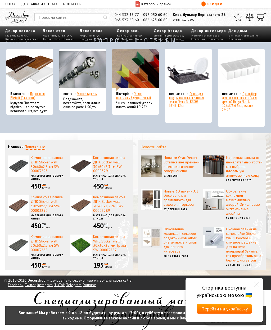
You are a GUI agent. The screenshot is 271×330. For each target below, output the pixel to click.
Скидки (211, 4)
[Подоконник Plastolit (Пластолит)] (29, 70)
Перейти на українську (224, 309)
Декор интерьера (208, 30)
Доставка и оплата (39, 4)
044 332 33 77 (127, 14)
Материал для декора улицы (47, 177)
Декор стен (54, 30)
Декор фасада (168, 30)
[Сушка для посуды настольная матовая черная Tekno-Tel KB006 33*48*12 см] (188, 70)
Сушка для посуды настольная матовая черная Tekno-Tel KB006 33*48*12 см (186, 99)
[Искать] (105, 17)
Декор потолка (20, 30)
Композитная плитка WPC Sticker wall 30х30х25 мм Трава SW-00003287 (109, 243)
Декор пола (91, 30)
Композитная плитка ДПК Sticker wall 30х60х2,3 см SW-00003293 (47, 164)
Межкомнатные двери (206, 35)
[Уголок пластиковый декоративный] (135, 70)
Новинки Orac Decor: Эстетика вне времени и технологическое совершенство (182, 164)
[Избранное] (238, 17)
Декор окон (128, 30)
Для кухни (235, 35)
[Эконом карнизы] (82, 70)
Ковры (84, 35)
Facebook (15, 284)
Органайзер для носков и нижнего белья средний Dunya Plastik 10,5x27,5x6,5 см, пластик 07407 (239, 101)
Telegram (74, 284)
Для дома (237, 30)
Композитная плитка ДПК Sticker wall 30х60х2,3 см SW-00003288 (47, 243)
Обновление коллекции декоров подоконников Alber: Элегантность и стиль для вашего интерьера (180, 240)
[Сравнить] (250, 17)
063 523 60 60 (127, 19)
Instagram (45, 284)
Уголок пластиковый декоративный (133, 95)
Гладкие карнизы (17, 35)
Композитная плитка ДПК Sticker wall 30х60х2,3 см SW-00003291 (109, 164)
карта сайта (122, 280)
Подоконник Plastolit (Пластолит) (27, 95)
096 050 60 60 (155, 14)
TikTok (59, 284)
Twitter (30, 284)
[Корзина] (261, 17)
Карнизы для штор (129, 35)
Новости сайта (153, 146)
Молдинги (49, 35)
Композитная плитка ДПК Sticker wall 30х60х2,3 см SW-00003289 (109, 204)
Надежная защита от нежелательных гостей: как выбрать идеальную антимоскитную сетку (244, 166)
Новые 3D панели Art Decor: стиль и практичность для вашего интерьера (181, 198)
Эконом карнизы (87, 93)
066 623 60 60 (155, 19)
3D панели (64, 35)
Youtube (89, 284)
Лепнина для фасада (168, 35)
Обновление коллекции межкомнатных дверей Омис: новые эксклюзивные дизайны (243, 202)
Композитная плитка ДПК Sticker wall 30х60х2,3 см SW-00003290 (47, 204)
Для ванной (252, 35)
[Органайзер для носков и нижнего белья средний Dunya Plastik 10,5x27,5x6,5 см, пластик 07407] (241, 70)
